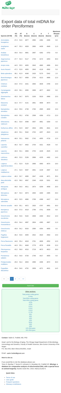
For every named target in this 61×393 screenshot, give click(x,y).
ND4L (30, 322)
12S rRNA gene (30, 328)
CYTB (30, 312)
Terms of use (10, 377)
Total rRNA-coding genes (30, 300)
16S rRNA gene (30, 330)
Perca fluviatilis (6, 245)
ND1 (30, 314)
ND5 (30, 324)
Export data (30, 285)
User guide (10, 380)
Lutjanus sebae (6, 176)
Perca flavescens (7, 241)
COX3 (30, 310)
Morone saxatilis (6, 205)
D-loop (30, 296)
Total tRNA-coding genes (30, 298)
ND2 (30, 316)
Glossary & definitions (13, 384)
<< (4, 279)
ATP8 (30, 304)
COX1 (30, 306)
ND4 (30, 320)
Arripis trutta (5, 65)
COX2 (30, 308)
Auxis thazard (5, 69)
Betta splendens (6, 73)
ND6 (30, 326)
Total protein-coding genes (30, 294)
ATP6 (30, 302)
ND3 (30, 318)
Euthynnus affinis (7, 128)
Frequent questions (12, 382)
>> (23, 279)
